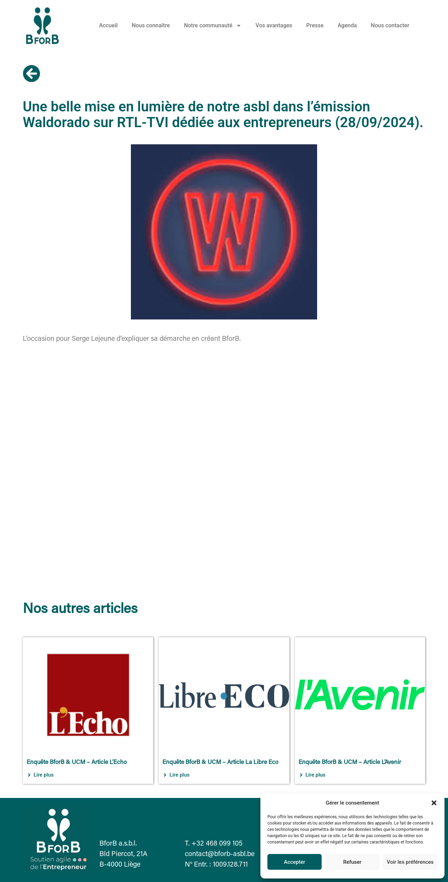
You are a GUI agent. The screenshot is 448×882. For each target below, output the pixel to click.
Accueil (108, 25)
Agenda (347, 25)
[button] (434, 802)
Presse (315, 25)
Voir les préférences (410, 862)
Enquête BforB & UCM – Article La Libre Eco (220, 763)
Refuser (352, 862)
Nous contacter (390, 25)
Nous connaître (151, 25)
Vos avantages (273, 25)
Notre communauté (212, 25)
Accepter (294, 862)
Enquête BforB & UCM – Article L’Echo (77, 763)
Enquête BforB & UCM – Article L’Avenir (350, 763)
